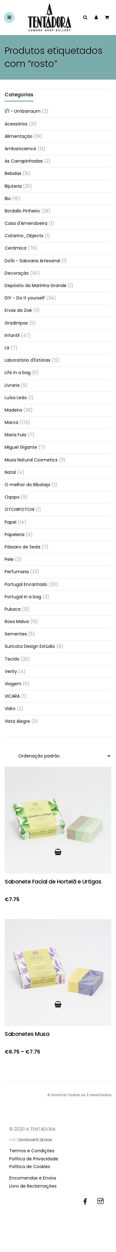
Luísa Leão (16, 398)
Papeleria (14, 534)
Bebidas (13, 173)
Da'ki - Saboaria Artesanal (32, 261)
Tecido (12, 659)
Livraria (12, 385)
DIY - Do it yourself (25, 298)
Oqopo (12, 497)
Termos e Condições (31, 1151)
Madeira (13, 410)
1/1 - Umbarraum (23, 111)
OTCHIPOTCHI (19, 509)
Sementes (16, 634)
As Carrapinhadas (24, 161)
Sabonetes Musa (27, 1034)
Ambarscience (20, 149)
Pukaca (12, 609)
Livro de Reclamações (33, 1186)
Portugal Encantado (26, 584)
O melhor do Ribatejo (27, 485)
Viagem (13, 684)
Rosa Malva (17, 621)
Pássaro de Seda (22, 547)
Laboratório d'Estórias (27, 360)
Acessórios (16, 124)
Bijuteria (13, 186)
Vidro (10, 708)
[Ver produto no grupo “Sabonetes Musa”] (58, 1004)
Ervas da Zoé (18, 310)
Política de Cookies (29, 1166)
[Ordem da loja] (61, 755)
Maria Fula (15, 435)
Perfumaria (17, 572)
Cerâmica (15, 248)
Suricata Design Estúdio (30, 646)
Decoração (17, 273)
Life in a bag (18, 372)
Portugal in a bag (23, 597)
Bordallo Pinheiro (22, 211)
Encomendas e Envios (32, 1178)
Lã (7, 348)
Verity (11, 671)
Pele (9, 559)
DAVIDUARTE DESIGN (35, 1139)
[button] (58, 852)
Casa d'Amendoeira (26, 223)
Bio (8, 198)
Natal (10, 472)
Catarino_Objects (24, 236)
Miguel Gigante (21, 447)
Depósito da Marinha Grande (36, 285)
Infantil (12, 335)
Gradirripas (16, 323)
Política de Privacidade (33, 1159)
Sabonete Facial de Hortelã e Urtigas (53, 881)
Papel (10, 522)
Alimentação (18, 136)
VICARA (12, 696)
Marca (11, 422)
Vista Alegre (17, 721)
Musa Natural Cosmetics (31, 460)
